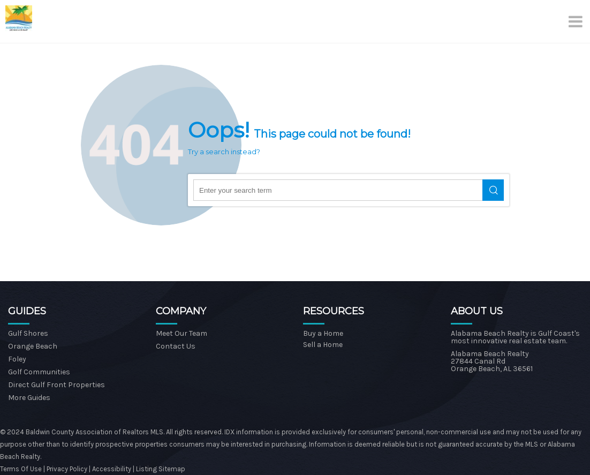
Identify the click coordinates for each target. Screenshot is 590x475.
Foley (17, 359)
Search (493, 190)
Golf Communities (39, 371)
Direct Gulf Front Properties (56, 384)
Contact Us (175, 346)
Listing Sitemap (160, 469)
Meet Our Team (181, 333)
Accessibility (111, 469)
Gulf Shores (28, 333)
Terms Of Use (21, 469)
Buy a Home (323, 333)
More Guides (29, 397)
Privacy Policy (68, 469)
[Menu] (577, 21)
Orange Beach (32, 346)
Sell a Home (323, 344)
